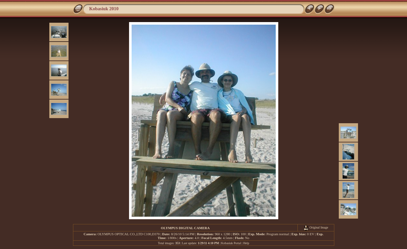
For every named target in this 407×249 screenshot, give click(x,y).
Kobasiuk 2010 (104, 8)
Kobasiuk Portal (231, 243)
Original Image (315, 227)
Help (246, 243)
